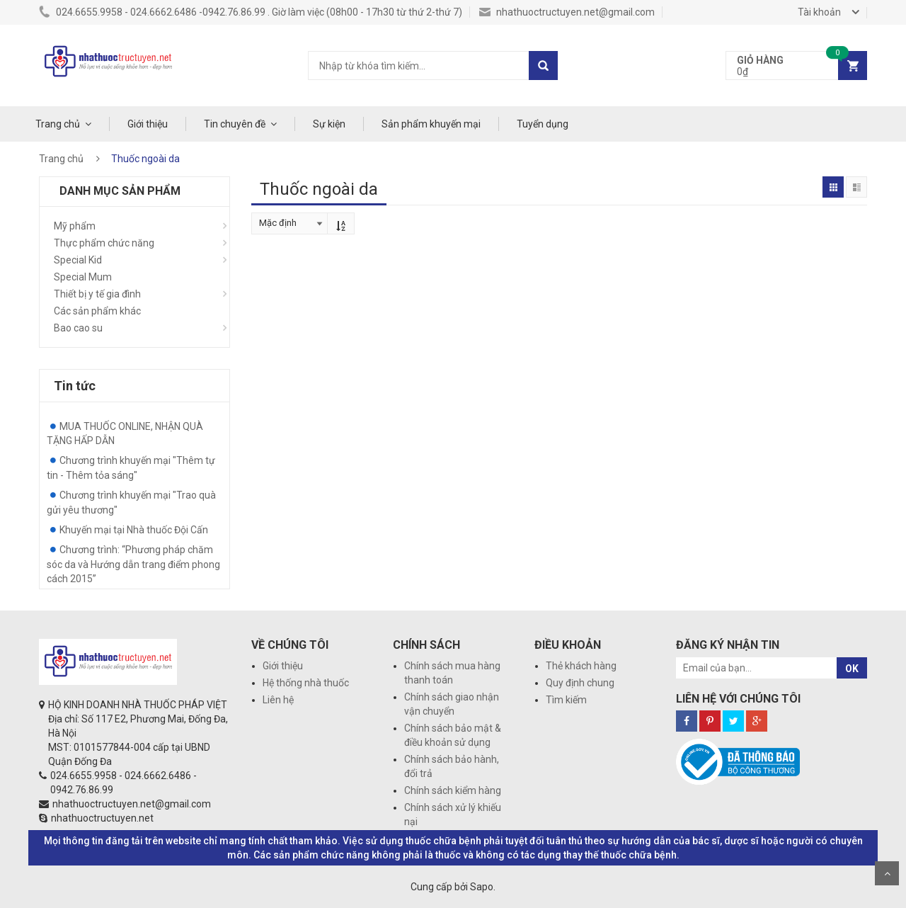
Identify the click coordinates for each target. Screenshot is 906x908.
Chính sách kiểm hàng (452, 790)
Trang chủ (57, 124)
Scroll (887, 873)
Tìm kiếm (566, 699)
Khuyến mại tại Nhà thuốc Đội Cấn (133, 529)
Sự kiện (329, 124)
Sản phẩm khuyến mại (431, 124)
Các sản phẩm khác (97, 311)
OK (852, 668)
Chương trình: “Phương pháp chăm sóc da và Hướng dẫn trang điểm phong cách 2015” (133, 564)
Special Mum (83, 277)
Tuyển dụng (542, 124)
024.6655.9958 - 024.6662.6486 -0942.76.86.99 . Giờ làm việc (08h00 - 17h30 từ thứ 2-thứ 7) (250, 12)
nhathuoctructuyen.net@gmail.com (567, 12)
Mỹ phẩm (75, 226)
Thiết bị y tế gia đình (97, 294)
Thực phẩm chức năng (104, 243)
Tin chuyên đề (234, 124)
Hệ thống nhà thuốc (306, 682)
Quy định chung (580, 682)
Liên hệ (278, 699)
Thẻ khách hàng (581, 665)
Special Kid (78, 260)
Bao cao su (78, 328)
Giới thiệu (147, 124)
